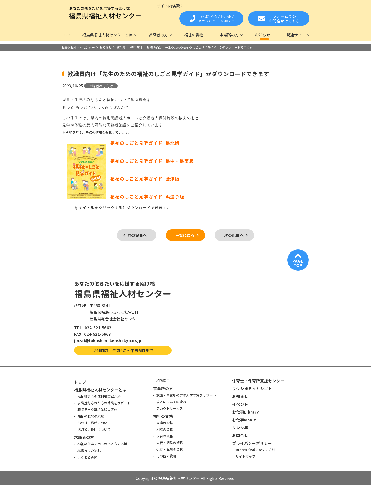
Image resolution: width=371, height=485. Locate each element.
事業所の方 (229, 35)
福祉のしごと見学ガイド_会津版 (145, 178)
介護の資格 (164, 422)
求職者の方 (158, 35)
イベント (240, 404)
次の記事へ (234, 235)
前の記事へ (137, 235)
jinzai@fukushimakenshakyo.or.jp (107, 340)
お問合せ (240, 435)
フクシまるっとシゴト (252, 388)
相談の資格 (164, 429)
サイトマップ (245, 456)
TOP (66, 35)
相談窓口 (163, 380)
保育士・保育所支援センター (258, 381)
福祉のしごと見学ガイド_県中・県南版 (152, 161)
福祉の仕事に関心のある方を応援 (102, 443)
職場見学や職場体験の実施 (97, 409)
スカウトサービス (169, 408)
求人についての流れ (171, 401)
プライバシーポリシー (252, 443)
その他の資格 (166, 456)
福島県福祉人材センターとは (107, 35)
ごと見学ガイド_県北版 (154, 143)
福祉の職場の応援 (90, 416)
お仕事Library (245, 412)
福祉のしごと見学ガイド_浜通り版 (147, 196)
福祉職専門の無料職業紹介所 (99, 396)
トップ (80, 382)
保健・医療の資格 (169, 449)
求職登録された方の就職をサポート (104, 403)
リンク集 (240, 427)
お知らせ (262, 35)
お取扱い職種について (94, 422)
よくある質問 (87, 457)
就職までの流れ (89, 450)
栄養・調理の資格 (169, 442)
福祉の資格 (194, 35)
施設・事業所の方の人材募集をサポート (186, 395)
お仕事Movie (244, 420)
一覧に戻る (185, 235)
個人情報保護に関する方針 (255, 449)
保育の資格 (164, 436)
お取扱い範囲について (94, 429)
